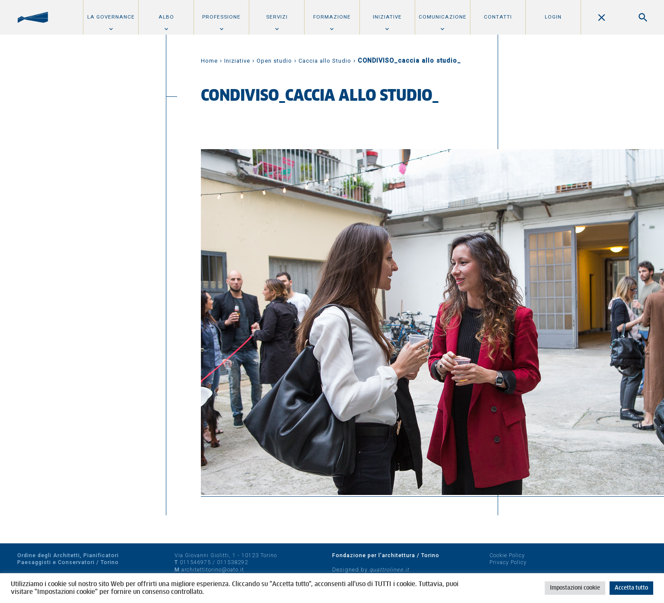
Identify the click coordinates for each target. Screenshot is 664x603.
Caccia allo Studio (325, 60)
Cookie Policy (507, 555)
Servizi (277, 17)
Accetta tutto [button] (631, 588)
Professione (221, 17)
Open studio (274, 60)
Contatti (498, 17)
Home (209, 60)
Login (553, 17)
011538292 (232, 562)
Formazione (332, 17)
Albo (166, 17)
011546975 (195, 562)
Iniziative (387, 17)
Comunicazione (443, 17)
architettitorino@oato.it (212, 569)
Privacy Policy (508, 562)
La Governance (111, 17)
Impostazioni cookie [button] (575, 588)
